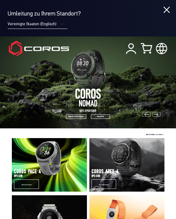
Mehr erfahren (27, 185)
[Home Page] (39, 48)
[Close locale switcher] (166, 10)
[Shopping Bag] (147, 48)
